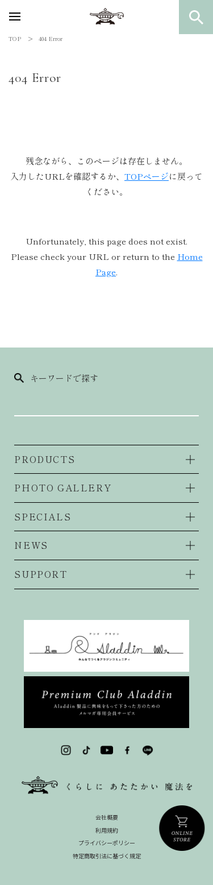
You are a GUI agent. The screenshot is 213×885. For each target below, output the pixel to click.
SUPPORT (40, 574)
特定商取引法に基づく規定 (107, 855)
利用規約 (106, 830)
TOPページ (146, 176)
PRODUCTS (44, 459)
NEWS (31, 545)
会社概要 (106, 817)
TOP (15, 38)
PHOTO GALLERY (62, 487)
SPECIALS (42, 516)
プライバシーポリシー (106, 842)
